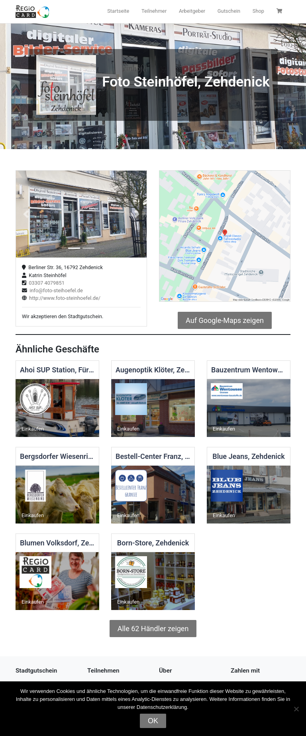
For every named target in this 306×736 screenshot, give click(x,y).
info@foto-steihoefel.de (55, 290)
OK (153, 721)
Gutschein (229, 11)
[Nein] (296, 709)
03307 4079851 (45, 283)
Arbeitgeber (192, 11)
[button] (25, 214)
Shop (258, 11)
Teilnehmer (154, 11)
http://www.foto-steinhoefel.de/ (63, 298)
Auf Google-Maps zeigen (225, 320)
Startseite (118, 11)
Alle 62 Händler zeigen (153, 628)
